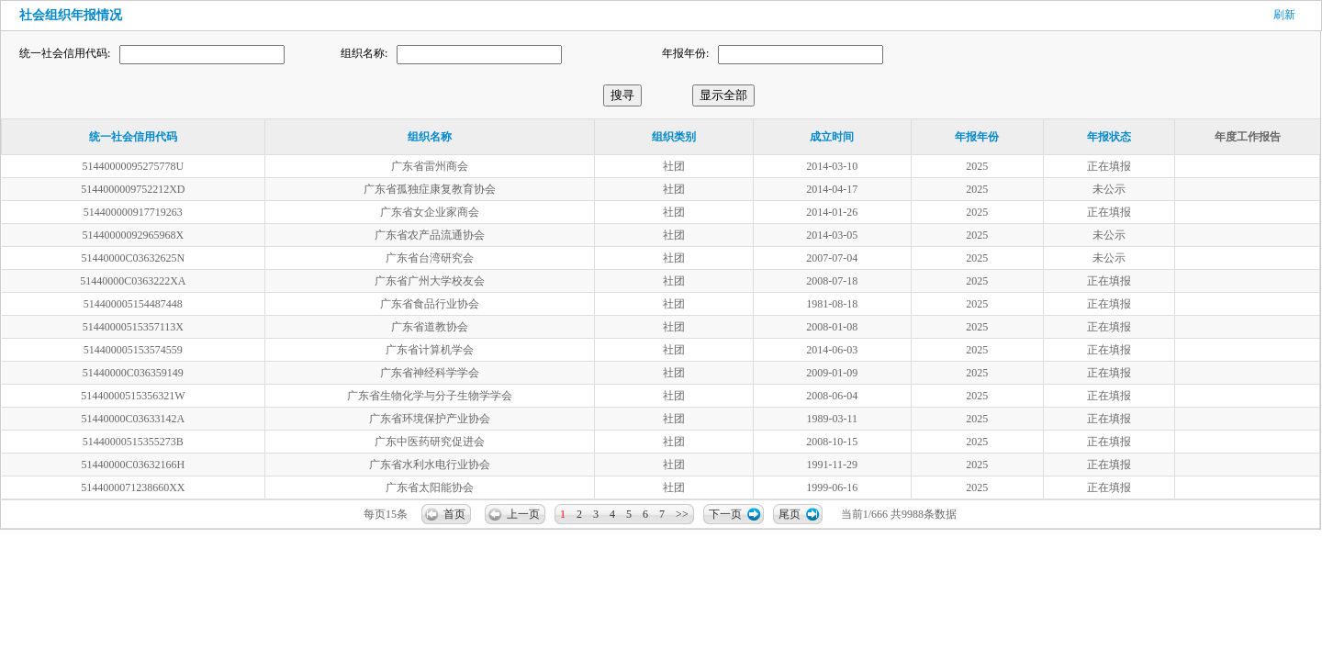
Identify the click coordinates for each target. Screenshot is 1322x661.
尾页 (790, 514)
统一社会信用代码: (64, 53)
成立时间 (832, 136)
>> (682, 514)
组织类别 (674, 136)
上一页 (523, 514)
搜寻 (622, 95)
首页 (454, 514)
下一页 (725, 514)
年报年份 (977, 136)
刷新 (1284, 14)
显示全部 (723, 95)
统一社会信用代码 (133, 136)
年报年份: (685, 53)
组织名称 (430, 136)
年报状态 (1109, 136)
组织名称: (364, 53)
